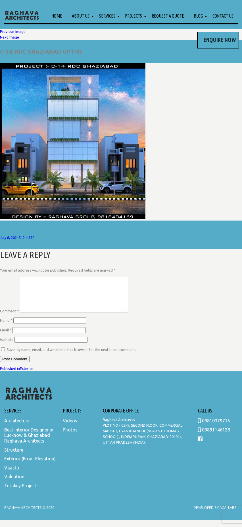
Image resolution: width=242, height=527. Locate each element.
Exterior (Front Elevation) (30, 465)
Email (6, 337)
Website (7, 346)
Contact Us (222, 15)
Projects (133, 15)
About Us (80, 15)
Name (6, 327)
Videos (70, 427)
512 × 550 (26, 238)
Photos (70, 436)
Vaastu (11, 474)
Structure (13, 456)
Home (56, 15)
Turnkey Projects (21, 492)
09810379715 (214, 427)
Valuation (14, 483)
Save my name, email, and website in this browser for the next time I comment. (71, 356)
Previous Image (13, 31)
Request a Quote (168, 15)
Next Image (9, 37)
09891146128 (214, 436)
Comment (9, 318)
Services (107, 15)
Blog (198, 15)
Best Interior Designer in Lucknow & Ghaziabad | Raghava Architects (28, 442)
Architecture (17, 427)
